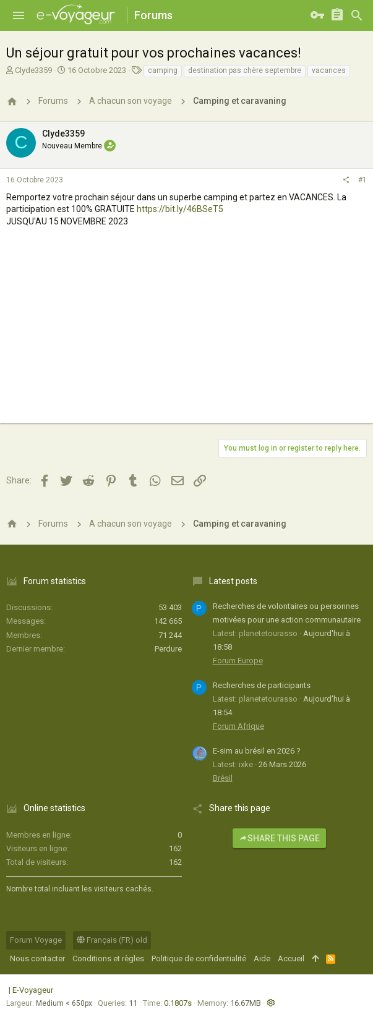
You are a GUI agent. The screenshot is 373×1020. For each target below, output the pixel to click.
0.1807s (178, 1003)
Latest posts (233, 581)
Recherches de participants (262, 685)
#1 (362, 180)
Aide (262, 958)
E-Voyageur (32, 990)
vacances (329, 70)
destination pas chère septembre (244, 70)
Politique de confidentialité (199, 958)
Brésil (223, 778)
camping (163, 70)
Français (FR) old (112, 940)
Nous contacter (37, 958)
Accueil (291, 958)
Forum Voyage (36, 940)
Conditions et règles (108, 958)
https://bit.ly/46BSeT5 (180, 209)
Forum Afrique (238, 726)
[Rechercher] (357, 15)
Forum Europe (238, 660)
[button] (18, 15)
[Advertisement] (186, 336)
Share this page (279, 838)
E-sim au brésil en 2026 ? (257, 750)
